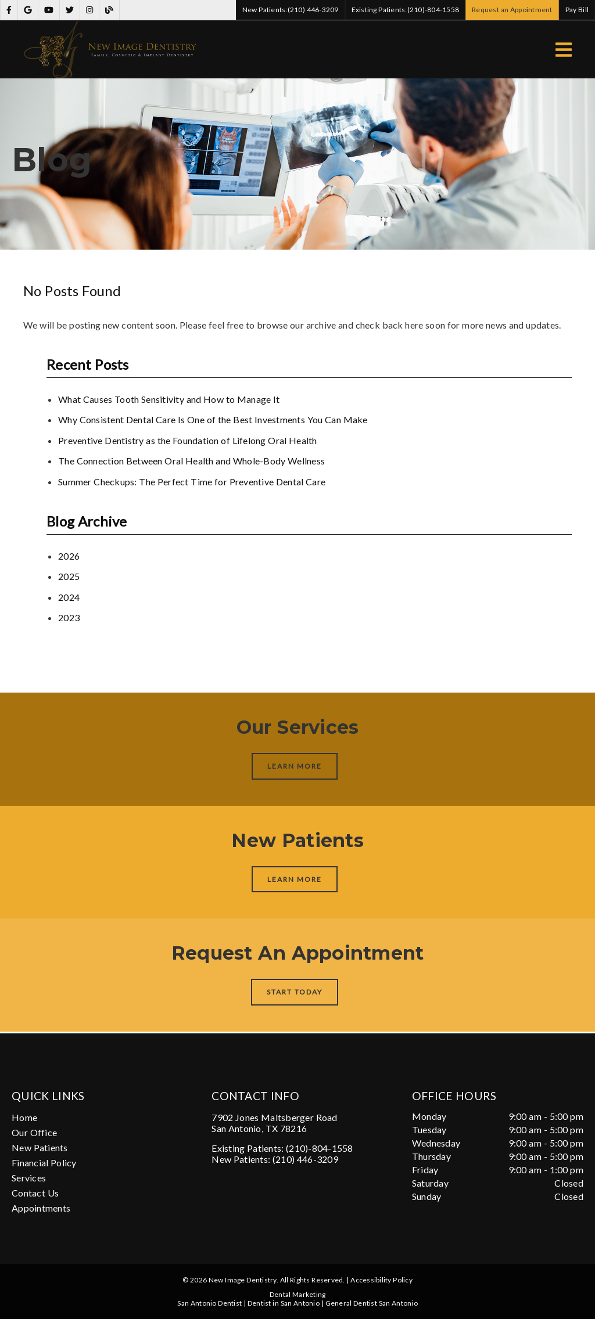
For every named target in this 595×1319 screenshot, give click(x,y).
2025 (69, 576)
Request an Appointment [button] (512, 9)
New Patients (40, 1147)
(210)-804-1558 (319, 1148)
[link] (9, 10)
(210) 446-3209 (305, 1159)
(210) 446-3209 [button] (290, 9)
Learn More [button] (294, 766)
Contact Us (35, 1192)
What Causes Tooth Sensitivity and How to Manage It (169, 399)
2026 (69, 555)
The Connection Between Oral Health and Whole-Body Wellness (191, 460)
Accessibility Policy (381, 1279)
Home (24, 1117)
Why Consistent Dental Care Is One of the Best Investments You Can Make (213, 419)
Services (29, 1177)
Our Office (34, 1132)
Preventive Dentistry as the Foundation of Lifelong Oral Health (187, 440)
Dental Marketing (298, 1294)
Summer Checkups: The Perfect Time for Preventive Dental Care (191, 481)
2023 (69, 617)
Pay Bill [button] (577, 9)
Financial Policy (44, 1162)
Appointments (41, 1207)
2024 (69, 597)
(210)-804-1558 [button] (406, 9)
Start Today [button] (295, 992)
